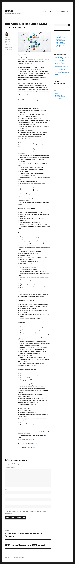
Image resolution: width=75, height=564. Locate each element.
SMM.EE (9, 11)
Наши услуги (61, 11)
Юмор (57, 46)
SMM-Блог (51, 11)
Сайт (6, 503)
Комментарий (10, 467)
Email (7, 496)
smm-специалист (9, 49)
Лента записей (58, 95)
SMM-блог (7, 41)
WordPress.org (58, 98)
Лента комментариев (60, 96)
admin (6, 37)
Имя (6, 489)
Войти (56, 93)
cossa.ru (35, 447)
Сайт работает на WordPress (17, 557)
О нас (68, 11)
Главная (44, 11)
